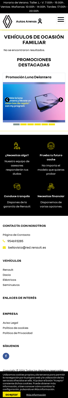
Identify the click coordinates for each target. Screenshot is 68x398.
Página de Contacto (16, 234)
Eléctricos (9, 279)
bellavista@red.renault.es (27, 247)
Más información (44, 389)
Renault (8, 269)
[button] (16, 124)
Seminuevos (11, 285)
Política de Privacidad (17, 333)
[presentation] (7, 100)
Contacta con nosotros (24, 226)
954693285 (15, 241)
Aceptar (11, 394)
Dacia (7, 275)
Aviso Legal (10, 322)
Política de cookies (15, 328)
